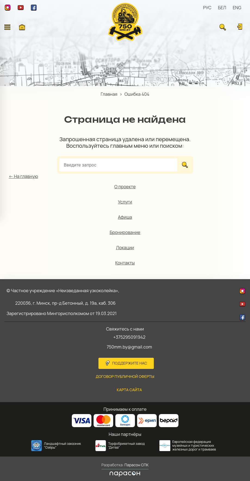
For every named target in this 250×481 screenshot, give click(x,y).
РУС (207, 8)
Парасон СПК (136, 464)
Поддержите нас (129, 363)
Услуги (125, 202)
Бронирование (125, 232)
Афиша (125, 217)
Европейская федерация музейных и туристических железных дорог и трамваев (194, 445)
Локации (125, 248)
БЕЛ (222, 8)
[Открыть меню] (7, 27)
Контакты (125, 263)
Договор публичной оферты (125, 376)
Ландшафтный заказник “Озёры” (62, 445)
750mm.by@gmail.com (129, 347)
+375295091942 (129, 337)
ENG (237, 8)
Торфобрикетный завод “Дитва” (126, 445)
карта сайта (129, 389)
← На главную (23, 176)
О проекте (124, 187)
